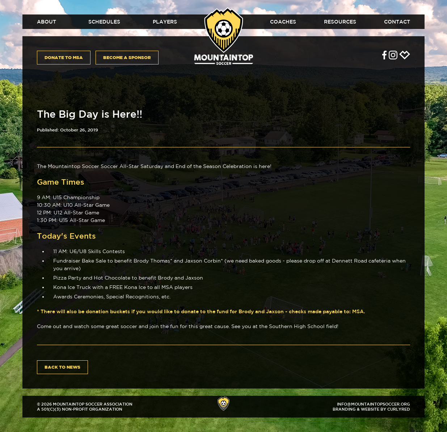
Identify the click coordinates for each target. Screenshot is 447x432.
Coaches (283, 22)
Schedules (104, 22)
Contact (397, 22)
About (46, 22)
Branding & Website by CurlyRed (371, 409)
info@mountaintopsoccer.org (373, 404)
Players (165, 22)
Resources (340, 22)
